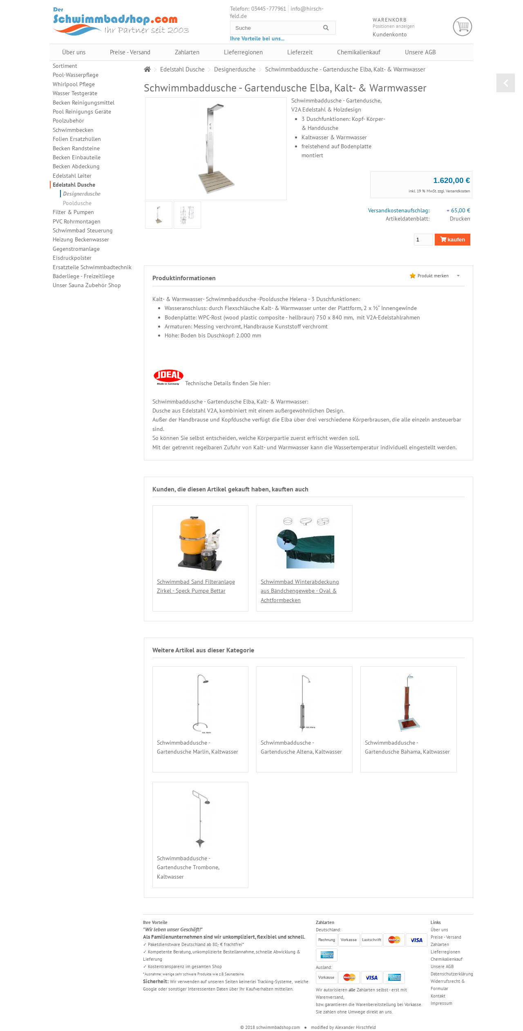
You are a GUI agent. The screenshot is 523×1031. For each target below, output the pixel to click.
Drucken (460, 218)
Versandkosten (458, 191)
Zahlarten (187, 52)
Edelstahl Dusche (74, 184)
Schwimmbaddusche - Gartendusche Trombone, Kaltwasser (188, 867)
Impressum (441, 1003)
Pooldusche (77, 203)
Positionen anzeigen (394, 26)
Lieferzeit (300, 52)
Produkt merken (433, 276)
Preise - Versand (130, 52)
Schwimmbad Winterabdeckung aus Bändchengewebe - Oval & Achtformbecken (298, 591)
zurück (505, 83)
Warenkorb (462, 26)
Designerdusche (82, 193)
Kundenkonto (390, 34)
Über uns (73, 52)
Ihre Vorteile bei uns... (257, 38)
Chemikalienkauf (358, 52)
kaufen (452, 240)
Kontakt (438, 996)
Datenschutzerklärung (452, 974)
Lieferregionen (243, 52)
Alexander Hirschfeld (355, 1027)
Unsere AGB (420, 52)
